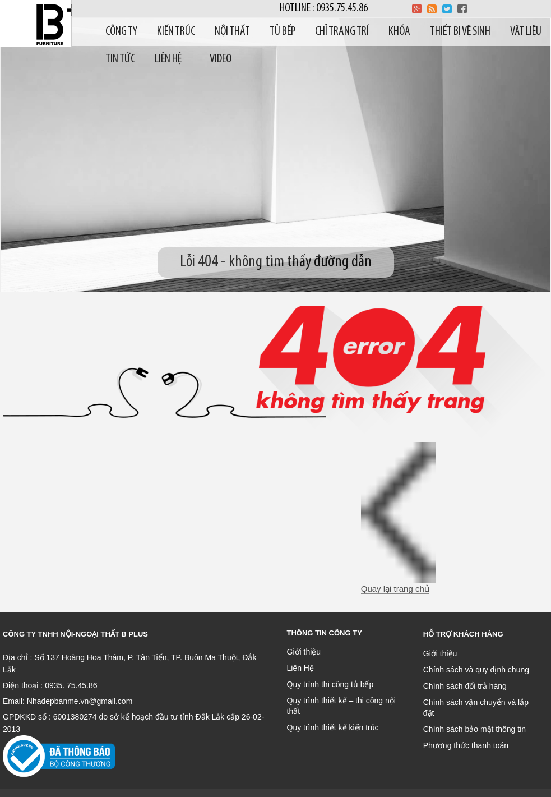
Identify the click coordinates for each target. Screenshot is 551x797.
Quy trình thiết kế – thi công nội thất (341, 706)
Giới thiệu (304, 651)
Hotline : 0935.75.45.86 (324, 8)
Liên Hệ (300, 668)
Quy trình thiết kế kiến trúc (333, 727)
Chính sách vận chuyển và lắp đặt (476, 707)
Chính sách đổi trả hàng (465, 685)
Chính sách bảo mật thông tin (474, 729)
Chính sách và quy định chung (476, 669)
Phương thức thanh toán (465, 745)
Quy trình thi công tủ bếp (330, 684)
